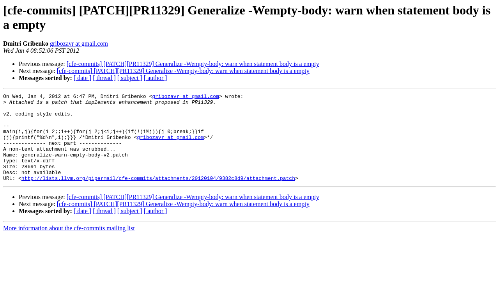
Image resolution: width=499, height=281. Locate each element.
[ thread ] (104, 78)
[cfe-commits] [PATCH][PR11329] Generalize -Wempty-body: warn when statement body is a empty (193, 63)
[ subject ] (129, 78)
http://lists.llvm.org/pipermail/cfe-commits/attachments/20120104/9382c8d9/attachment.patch (158, 195)
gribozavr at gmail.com (79, 43)
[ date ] (82, 78)
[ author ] (155, 78)
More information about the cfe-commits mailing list (69, 245)
